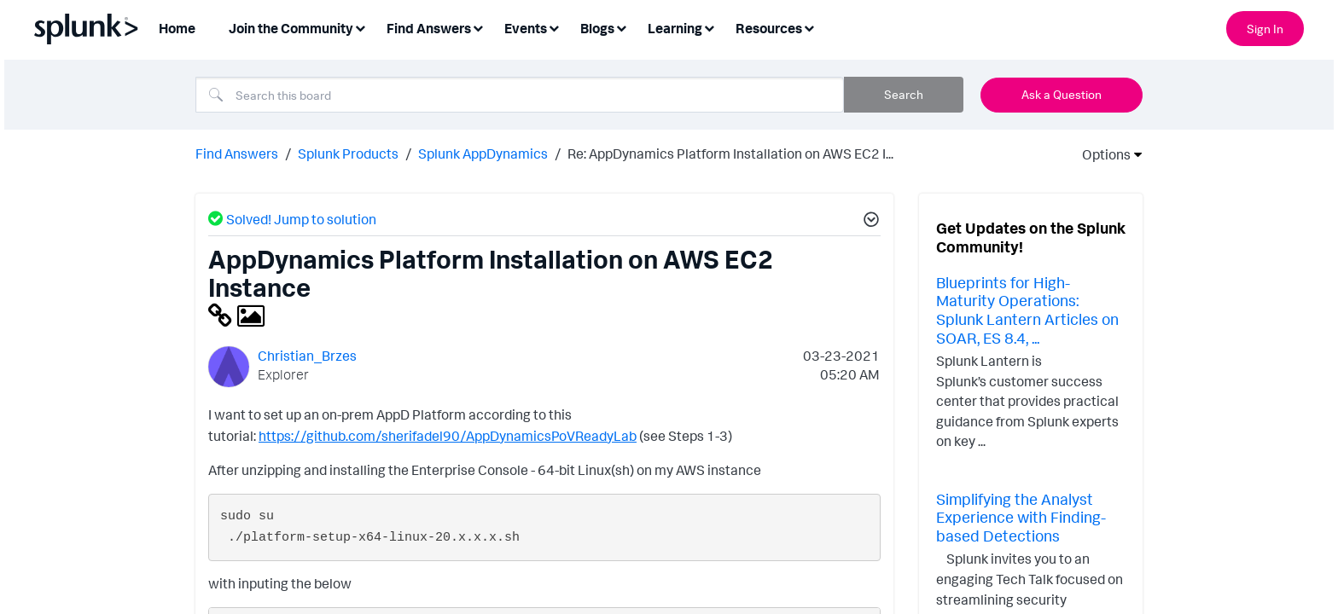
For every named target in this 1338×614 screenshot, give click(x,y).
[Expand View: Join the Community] (360, 27)
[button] (869, 222)
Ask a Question (1061, 94)
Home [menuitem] (177, 28)
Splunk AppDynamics (483, 153)
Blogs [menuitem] (597, 28)
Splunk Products (348, 153)
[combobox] (519, 95)
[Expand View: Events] (553, 27)
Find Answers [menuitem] (429, 28)
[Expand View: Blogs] (621, 27)
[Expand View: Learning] (709, 27)
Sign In (1265, 28)
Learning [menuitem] (675, 28)
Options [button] (1101, 154)
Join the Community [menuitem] (291, 28)
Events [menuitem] (525, 28)
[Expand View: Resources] (808, 27)
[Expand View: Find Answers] (477, 27)
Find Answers (236, 153)
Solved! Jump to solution (301, 219)
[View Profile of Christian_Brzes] (307, 355)
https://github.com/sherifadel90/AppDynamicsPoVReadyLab (448, 435)
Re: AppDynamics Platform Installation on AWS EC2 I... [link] (730, 153)
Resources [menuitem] (769, 28)
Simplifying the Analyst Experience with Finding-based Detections (1021, 517)
